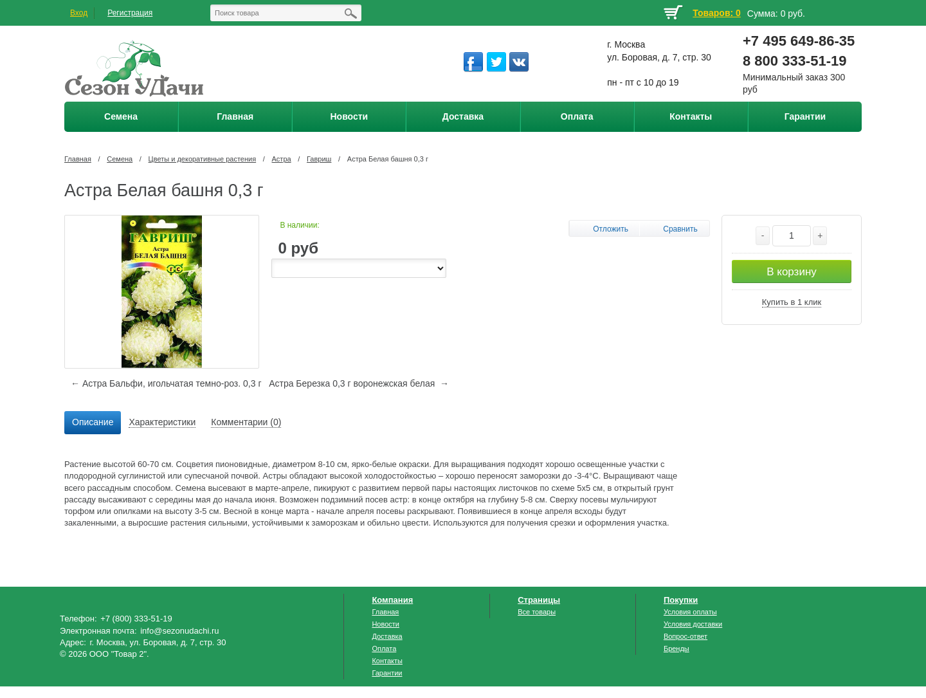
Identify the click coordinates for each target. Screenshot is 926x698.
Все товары (537, 612)
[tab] (92, 422)
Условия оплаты (690, 612)
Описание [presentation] (92, 422)
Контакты (387, 661)
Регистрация (129, 12)
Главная (77, 159)
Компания (392, 600)
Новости (385, 624)
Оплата (384, 648)
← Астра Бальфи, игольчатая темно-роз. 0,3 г (166, 383)
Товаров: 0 (716, 13)
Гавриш (319, 159)
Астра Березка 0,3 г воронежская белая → (359, 383)
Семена (119, 159)
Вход (78, 12)
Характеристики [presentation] (162, 422)
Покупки (681, 600)
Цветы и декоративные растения (203, 159)
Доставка (387, 636)
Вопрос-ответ (685, 636)
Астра (281, 159)
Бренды (676, 648)
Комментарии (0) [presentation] (246, 422)
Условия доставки (693, 624)
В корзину (792, 272)
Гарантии (387, 673)
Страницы (539, 600)
